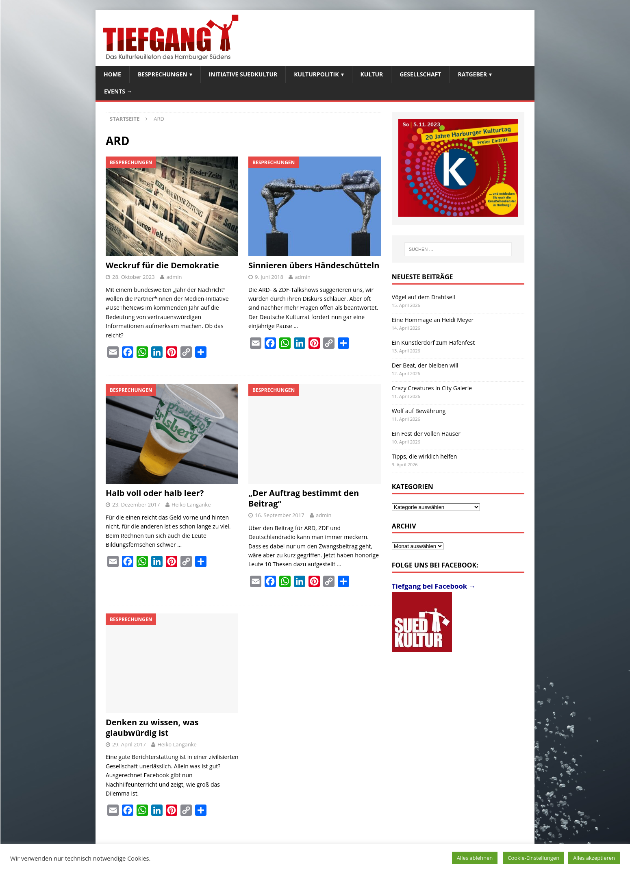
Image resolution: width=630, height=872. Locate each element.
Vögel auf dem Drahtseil (423, 297)
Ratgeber (472, 74)
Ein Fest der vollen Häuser (426, 433)
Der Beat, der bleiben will (425, 365)
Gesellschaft (420, 74)
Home (112, 74)
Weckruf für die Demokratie (162, 265)
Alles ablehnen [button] (475, 857)
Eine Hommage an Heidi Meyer (433, 320)
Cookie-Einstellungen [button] (533, 857)
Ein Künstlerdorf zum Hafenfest (433, 342)
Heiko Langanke (191, 504)
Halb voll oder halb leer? (155, 492)
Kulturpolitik (316, 74)
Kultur (372, 74)
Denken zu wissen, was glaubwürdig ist (152, 727)
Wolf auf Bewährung (419, 411)
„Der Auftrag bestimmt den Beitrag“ (303, 498)
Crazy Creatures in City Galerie (432, 388)
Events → (118, 91)
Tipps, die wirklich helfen (424, 456)
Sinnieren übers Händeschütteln (313, 265)
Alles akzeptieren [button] (594, 857)
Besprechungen (162, 74)
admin (174, 277)
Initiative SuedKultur (243, 74)
